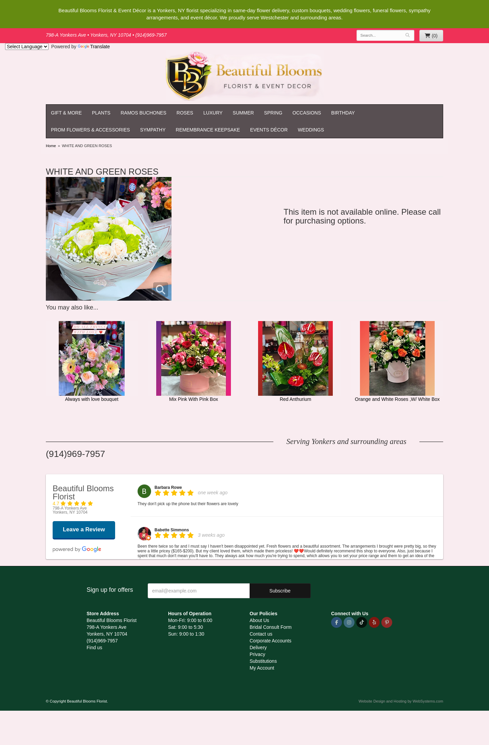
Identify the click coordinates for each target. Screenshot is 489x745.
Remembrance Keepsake (208, 129)
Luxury (213, 113)
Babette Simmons (172, 530)
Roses (185, 113)
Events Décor (269, 129)
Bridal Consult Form (271, 627)
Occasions (306, 113)
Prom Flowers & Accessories (90, 129)
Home (51, 146)
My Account (262, 668)
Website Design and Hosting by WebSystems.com (401, 701)
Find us (94, 647)
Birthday (343, 113)
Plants (101, 113)
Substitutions (263, 661)
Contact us (261, 634)
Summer (243, 113)
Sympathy (153, 129)
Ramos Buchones (143, 113)
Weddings (311, 129)
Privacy (257, 654)
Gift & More (66, 113)
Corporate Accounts (270, 640)
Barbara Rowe (168, 487)
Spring (273, 113)
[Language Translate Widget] (27, 46)
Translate (94, 46)
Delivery (258, 647)
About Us (259, 620)
